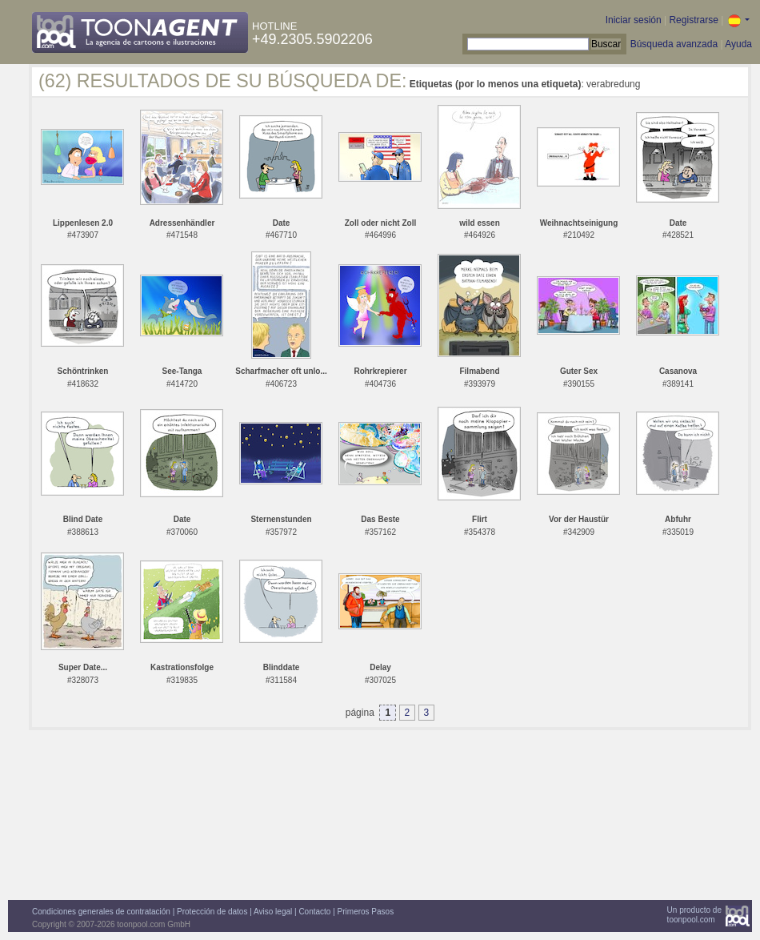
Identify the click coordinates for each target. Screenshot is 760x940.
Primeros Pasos (366, 911)
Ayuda (738, 44)
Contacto (314, 911)
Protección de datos (212, 911)
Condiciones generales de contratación (101, 911)
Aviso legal (273, 911)
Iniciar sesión (634, 20)
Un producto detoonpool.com (694, 915)
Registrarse (693, 20)
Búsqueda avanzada (674, 44)
